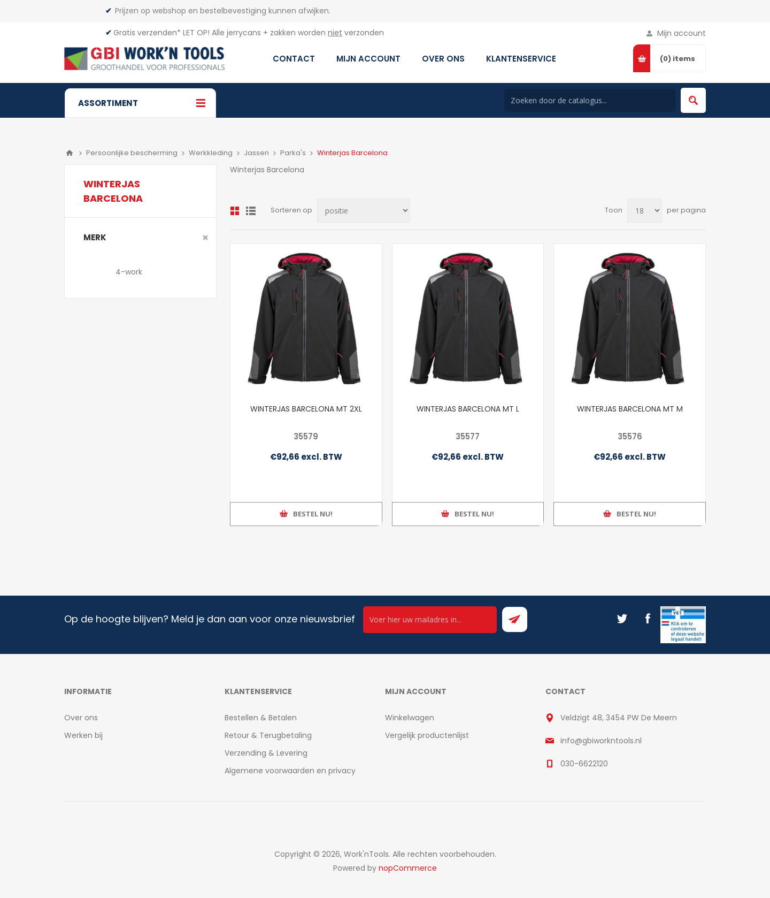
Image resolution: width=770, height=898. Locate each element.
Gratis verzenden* (147, 32)
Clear (205, 237)
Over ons (81, 717)
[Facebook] (647, 618)
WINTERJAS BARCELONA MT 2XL (306, 409)
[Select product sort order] (363, 211)
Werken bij (83, 735)
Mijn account (681, 33)
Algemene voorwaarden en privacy (290, 770)
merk (94, 237)
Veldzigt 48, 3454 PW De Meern (618, 717)
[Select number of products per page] (644, 211)
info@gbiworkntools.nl (601, 740)
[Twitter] (621, 618)
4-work (129, 272)
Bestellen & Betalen (261, 717)
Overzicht (235, 211)
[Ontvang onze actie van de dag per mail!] (430, 619)
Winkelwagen (409, 717)
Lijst (251, 211)
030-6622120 (584, 763)
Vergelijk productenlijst (427, 735)
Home (69, 153)
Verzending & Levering (266, 753)
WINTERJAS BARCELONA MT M (630, 409)
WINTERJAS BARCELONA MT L (468, 409)
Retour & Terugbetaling (268, 735)
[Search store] (589, 100)
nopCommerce (408, 868)
